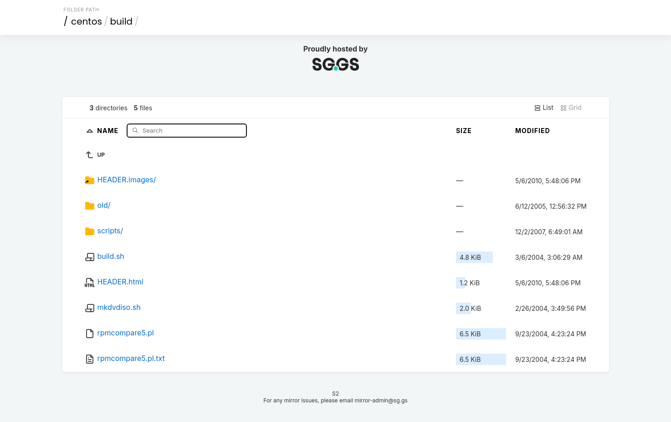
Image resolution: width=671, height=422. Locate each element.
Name (108, 130)
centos (86, 21)
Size (464, 130)
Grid (571, 107)
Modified (532, 130)
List (543, 107)
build (121, 21)
